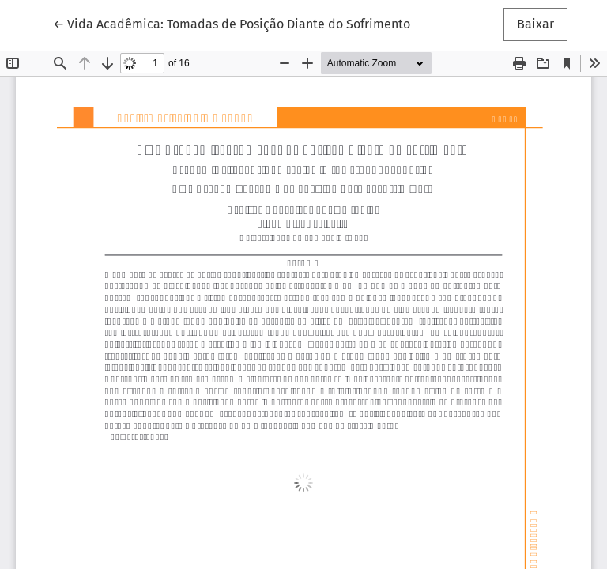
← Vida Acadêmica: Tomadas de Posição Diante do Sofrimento (231, 23)
